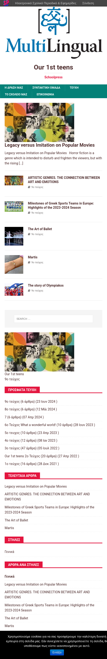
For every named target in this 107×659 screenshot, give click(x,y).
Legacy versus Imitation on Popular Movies (50, 145)
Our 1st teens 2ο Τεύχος (22, 456)
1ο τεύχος (12, 464)
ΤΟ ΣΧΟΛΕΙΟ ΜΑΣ (16, 94)
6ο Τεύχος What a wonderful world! (30, 425)
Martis (32, 257)
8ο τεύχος (12, 409)
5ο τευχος (12, 433)
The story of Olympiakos (46, 285)
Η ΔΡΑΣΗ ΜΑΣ (14, 87)
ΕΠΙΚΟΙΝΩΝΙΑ (45, 94)
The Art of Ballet (40, 229)
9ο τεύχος (37, 187)
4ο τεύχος (12, 440)
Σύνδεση (88, 3)
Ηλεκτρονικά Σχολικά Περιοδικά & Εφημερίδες (45, 3)
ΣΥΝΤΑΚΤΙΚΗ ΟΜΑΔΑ (46, 87)
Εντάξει (57, 652)
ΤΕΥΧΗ (74, 87)
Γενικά (9, 552)
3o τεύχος (12, 448)
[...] (21, 163)
